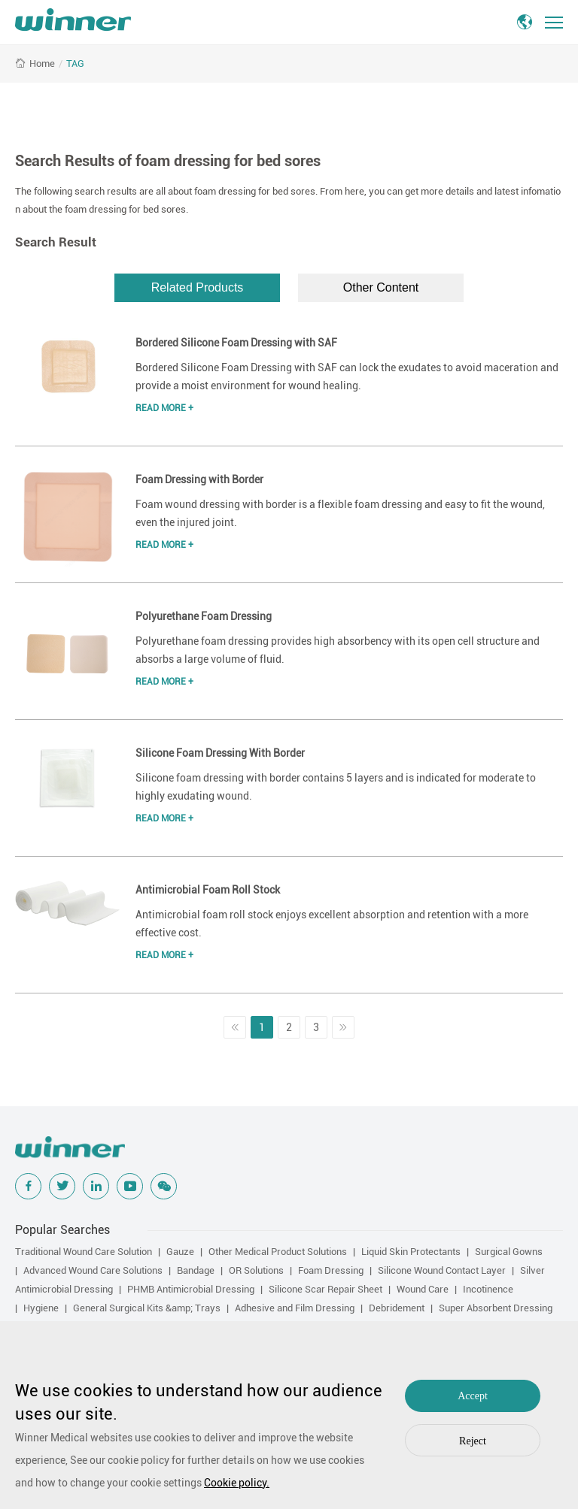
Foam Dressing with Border (199, 479)
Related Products (197, 287)
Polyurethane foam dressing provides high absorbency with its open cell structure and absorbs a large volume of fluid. (337, 650)
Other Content (381, 287)
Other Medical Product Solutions (277, 1251)
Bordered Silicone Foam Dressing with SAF (236, 343)
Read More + (164, 408)
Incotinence (488, 1289)
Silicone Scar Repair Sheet (325, 1289)
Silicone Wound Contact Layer (442, 1270)
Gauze (180, 1251)
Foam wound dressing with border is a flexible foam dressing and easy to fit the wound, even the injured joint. (340, 513)
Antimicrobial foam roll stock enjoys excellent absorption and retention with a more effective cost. (331, 924)
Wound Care (423, 1289)
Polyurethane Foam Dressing (203, 616)
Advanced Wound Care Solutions (93, 1270)
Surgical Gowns (509, 1251)
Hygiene (41, 1308)
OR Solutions (256, 1270)
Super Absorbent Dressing (495, 1308)
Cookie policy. (236, 1483)
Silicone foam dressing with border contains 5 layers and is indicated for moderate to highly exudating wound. (335, 787)
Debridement (396, 1308)
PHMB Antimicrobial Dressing (190, 1289)
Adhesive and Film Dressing (294, 1308)
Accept (473, 1396)
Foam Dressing (331, 1270)
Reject (472, 1441)
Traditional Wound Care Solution (83, 1251)
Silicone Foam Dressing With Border (220, 753)
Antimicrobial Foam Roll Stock (207, 890)
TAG (75, 63)
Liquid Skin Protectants (411, 1251)
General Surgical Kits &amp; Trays (147, 1308)
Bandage (195, 1270)
